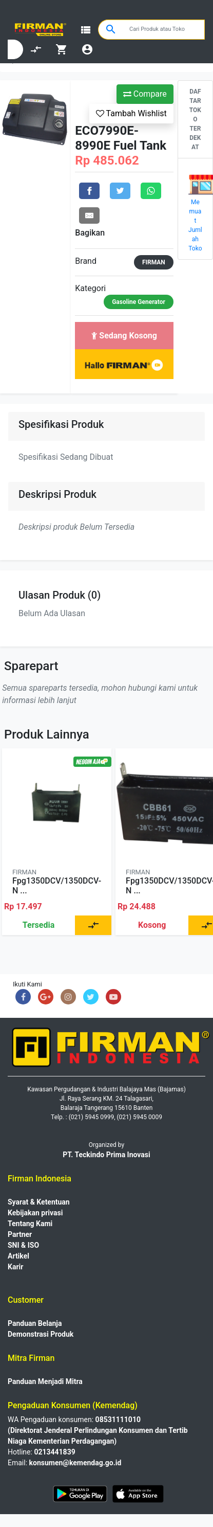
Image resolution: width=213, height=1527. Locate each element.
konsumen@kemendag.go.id (75, 1463)
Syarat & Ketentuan (39, 1202)
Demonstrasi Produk (40, 1334)
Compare (145, 94)
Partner (20, 1234)
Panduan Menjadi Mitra (45, 1381)
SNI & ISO (23, 1245)
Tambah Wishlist (131, 113)
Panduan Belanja (35, 1323)
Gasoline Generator (138, 302)
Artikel (18, 1256)
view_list (86, 30)
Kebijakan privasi (35, 1213)
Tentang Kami (30, 1223)
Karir (15, 1267)
